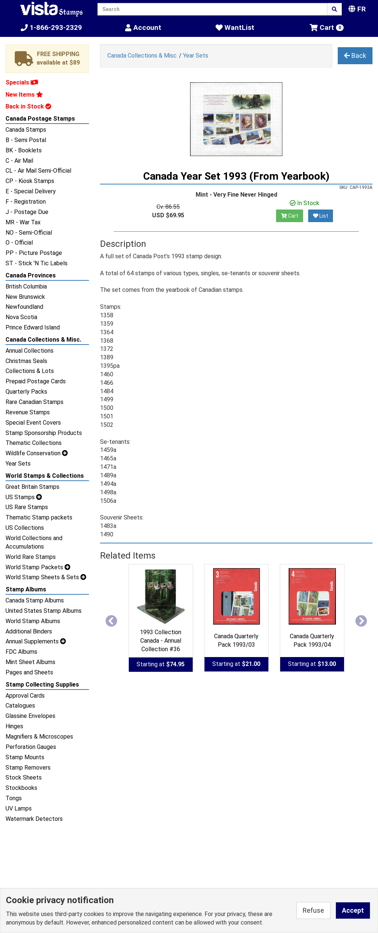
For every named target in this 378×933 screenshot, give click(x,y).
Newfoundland (24, 306)
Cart (289, 216)
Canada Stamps (26, 129)
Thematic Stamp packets (39, 517)
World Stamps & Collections (45, 475)
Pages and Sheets (29, 672)
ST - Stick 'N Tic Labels (37, 263)
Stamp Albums (26, 589)
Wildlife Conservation (37, 453)
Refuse (313, 910)
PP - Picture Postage (34, 252)
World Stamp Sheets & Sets (46, 577)
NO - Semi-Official (29, 232)
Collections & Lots (30, 370)
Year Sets (18, 463)
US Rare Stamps (27, 507)
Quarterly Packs (26, 391)
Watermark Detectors (34, 818)
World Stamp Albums (33, 621)
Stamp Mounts (25, 757)
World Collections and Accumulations (34, 542)
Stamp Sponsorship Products (44, 432)
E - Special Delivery (31, 191)
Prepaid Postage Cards (36, 381)
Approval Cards (25, 695)
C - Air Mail (19, 160)
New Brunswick (25, 296)
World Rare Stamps (31, 556)
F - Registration (26, 201)
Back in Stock (28, 106)
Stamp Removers (28, 767)
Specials (22, 82)
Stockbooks (21, 787)
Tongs (14, 798)
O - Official (19, 242)
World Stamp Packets (38, 567)
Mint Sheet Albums (30, 662)
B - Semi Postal (26, 140)
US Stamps (24, 497)
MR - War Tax (23, 222)
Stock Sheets (24, 777)
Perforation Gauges (31, 746)
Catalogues (20, 705)
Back (355, 55)
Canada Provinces (31, 275)
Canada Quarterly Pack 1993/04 (312, 640)
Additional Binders (29, 631)
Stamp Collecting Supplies (42, 684)
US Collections (25, 527)
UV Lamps (19, 808)
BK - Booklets (24, 150)
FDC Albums (21, 651)
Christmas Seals (26, 360)
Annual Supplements (36, 641)
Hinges (14, 726)
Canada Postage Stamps (40, 118)
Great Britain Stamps (32, 486)
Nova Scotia (21, 317)
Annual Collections (30, 350)
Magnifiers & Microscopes (39, 736)
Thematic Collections (34, 442)
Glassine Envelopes (30, 715)
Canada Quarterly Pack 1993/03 (236, 640)
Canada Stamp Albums (35, 600)
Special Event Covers (33, 422)
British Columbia (26, 286)
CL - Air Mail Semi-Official (38, 170)
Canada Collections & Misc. (43, 339)
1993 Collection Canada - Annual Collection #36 (160, 641)
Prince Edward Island (33, 327)
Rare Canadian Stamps (34, 401)
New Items (24, 94)
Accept (353, 910)
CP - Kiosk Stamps (30, 180)
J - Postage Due (27, 211)
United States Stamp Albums (44, 610)
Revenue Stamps (28, 412)
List (320, 216)
